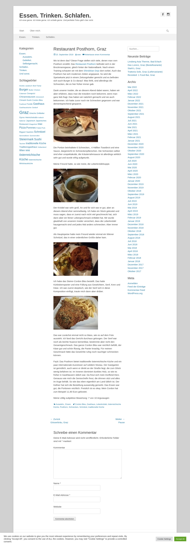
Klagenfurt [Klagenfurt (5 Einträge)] (33, 124)
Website (57, 506)
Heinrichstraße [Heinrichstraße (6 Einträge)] (31, 117)
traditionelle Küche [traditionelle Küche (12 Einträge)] (36, 143)
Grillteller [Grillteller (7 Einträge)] (41, 113)
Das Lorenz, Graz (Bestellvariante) (145, 65)
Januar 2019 (134, 221)
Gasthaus (91, 404)
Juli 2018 (132, 241)
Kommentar (59, 447)
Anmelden (133, 283)
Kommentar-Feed (136, 290)
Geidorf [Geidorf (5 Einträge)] (35, 107)
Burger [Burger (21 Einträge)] (23, 89)
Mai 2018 (132, 248)
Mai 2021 (132, 127)
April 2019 (133, 211)
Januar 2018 (134, 261)
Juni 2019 (132, 204)
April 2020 (133, 170)
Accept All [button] (180, 539)
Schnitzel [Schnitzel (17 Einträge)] (39, 131)
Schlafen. (50, 37)
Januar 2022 (134, 100)
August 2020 (134, 157)
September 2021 (136, 114)
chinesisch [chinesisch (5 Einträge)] (40, 97)
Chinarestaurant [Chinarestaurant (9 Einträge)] (27, 96)
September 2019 (136, 194)
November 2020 (136, 147)
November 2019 (136, 187)
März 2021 (133, 134)
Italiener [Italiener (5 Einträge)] (22, 121)
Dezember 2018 (136, 224)
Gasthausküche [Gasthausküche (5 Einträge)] (25, 107)
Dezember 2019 (136, 184)
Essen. (22, 37)
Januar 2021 (134, 140)
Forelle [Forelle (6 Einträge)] (30, 104)
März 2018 (133, 254)
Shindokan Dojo (91, 70)
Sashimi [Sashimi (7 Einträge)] (29, 132)
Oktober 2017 (134, 271)
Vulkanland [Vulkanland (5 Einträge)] (42, 147)
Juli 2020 (132, 160)
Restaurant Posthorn (85, 64)
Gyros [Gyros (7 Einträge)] (22, 117)
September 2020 (136, 154)
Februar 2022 (134, 97)
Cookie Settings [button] (164, 539)
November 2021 (136, 107)
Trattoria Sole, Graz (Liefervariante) (145, 71)
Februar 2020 (134, 177)
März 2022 (133, 93)
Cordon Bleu (80, 404)
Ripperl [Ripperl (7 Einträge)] (22, 132)
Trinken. (36, 37)
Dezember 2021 (136, 103)
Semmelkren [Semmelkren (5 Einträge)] (24, 136)
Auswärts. (60, 404)
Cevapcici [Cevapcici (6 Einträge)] (31, 93)
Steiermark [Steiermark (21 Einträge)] (26, 139)
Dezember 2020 (136, 144)
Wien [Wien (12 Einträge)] (22, 150)
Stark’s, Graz (134, 68)
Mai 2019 (132, 207)
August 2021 (134, 117)
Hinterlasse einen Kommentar (97, 54)
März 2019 (133, 214)
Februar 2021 (134, 137)
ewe (79, 54)
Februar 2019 (134, 217)
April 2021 (133, 130)
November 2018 (136, 227)
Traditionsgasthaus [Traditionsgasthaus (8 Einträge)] (28, 147)
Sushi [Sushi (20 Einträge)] (37, 139)
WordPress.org (135, 293)
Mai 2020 (132, 167)
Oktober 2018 (134, 231)
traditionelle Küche (96, 407)
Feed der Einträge (136, 286)
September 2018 (136, 234)
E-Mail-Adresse (61, 495)
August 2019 (134, 197)
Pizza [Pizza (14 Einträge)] (22, 127)
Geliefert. (27, 60)
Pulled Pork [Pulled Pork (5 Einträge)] (40, 128)
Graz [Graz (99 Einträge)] (24, 112)
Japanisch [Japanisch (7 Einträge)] (30, 121)
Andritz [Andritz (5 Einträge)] (22, 86)
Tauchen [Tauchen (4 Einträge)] (22, 143)
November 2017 (136, 268)
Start (21, 30)
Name (57, 483)
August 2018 (134, 237)
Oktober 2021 (134, 110)
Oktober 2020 (134, 150)
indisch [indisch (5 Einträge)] (41, 117)
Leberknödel (101, 404)
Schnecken (73, 407)
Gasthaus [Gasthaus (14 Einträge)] (38, 103)
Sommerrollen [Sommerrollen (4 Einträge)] (34, 136)
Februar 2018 (134, 258)
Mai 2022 (132, 87)
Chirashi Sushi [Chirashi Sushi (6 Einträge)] (25, 100)
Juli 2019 (132, 201)
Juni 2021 (132, 124)
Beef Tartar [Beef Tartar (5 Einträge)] (37, 86)
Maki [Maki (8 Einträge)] (40, 124)
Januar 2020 (134, 181)
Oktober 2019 (134, 191)
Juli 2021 (132, 120)
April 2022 (133, 90)
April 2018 (133, 251)
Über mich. (35, 30)
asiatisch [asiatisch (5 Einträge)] (28, 86)
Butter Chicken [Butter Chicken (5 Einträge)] (34, 90)
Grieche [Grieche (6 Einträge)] (32, 113)
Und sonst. (24, 73)
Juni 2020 (132, 164)
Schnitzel (83, 407)
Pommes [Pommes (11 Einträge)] (31, 127)
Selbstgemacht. (30, 63)
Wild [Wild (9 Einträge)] (28, 150)
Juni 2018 (132, 244)
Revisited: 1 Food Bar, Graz (141, 75)
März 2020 (133, 174)
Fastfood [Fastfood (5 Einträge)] (22, 104)
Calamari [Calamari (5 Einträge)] (22, 93)
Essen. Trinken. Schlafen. (55, 15)
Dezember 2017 (136, 264)
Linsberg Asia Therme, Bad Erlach (144, 61)
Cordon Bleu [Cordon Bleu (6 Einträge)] (37, 100)
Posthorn (64, 407)
